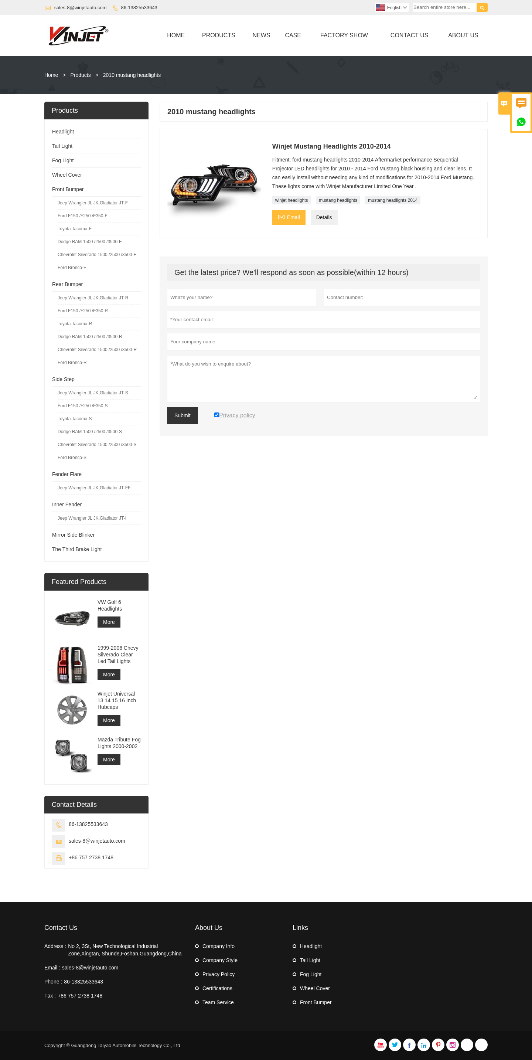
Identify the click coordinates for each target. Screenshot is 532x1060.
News (261, 35)
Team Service (218, 1002)
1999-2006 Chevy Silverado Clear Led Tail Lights (118, 654)
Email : (52, 968)
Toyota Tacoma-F (75, 228)
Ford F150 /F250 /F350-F (83, 215)
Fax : (50, 996)
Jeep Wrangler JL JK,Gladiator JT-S (93, 392)
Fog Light (63, 160)
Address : (55, 946)
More (109, 622)
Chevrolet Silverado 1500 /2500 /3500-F (97, 254)
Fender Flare (67, 474)
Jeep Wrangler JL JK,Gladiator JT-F (93, 202)
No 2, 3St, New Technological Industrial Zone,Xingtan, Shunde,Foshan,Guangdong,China (124, 950)
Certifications (217, 988)
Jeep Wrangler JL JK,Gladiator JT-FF (94, 487)
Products (218, 35)
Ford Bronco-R (72, 362)
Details (324, 217)
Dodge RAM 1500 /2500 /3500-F (90, 241)
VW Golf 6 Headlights (110, 605)
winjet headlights (291, 200)
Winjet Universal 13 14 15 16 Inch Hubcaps (117, 700)
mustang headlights (338, 200)
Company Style (220, 960)
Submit (182, 415)
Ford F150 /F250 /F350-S (83, 405)
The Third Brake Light (77, 549)
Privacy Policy (218, 974)
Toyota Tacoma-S (75, 418)
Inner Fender (67, 504)
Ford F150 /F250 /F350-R (83, 310)
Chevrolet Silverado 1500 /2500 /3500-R (97, 349)
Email (289, 216)
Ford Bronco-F (72, 267)
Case (293, 35)
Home (176, 35)
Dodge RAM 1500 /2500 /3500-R (90, 336)
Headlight (63, 132)
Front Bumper (68, 189)
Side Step (63, 379)
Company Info (218, 946)
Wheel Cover (67, 175)
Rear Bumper (67, 284)
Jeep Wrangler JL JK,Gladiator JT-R (93, 297)
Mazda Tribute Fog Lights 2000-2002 (119, 743)
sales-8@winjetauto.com (80, 7)
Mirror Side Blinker (73, 535)
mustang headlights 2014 (392, 200)
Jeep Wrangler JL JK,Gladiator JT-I (92, 518)
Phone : (53, 982)
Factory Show (344, 35)
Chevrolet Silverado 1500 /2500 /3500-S (97, 444)
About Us (463, 35)
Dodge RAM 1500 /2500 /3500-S (90, 431)
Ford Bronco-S (72, 457)
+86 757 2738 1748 (91, 857)
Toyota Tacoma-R (75, 323)
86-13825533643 (139, 7)
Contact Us (410, 35)
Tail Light (62, 146)
